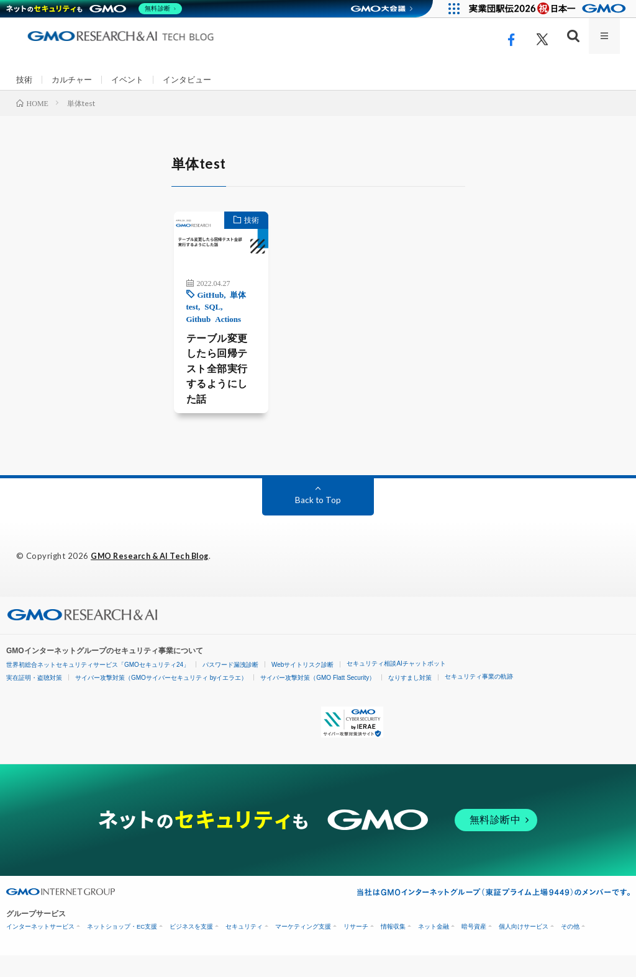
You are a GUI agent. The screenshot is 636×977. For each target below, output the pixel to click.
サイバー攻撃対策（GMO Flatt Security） (317, 699)
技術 (25, 79)
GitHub (194, 309)
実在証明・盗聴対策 (34, 699)
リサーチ (355, 948)
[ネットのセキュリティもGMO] (95, 8)
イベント (133, 79)
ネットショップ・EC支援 (122, 948)
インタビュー (196, 79)
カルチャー (74, 79)
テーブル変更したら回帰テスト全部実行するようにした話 (204, 387)
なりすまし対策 (410, 699)
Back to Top (317, 522)
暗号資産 (473, 948)
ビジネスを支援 (191, 948)
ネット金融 (433, 948)
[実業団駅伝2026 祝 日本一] (549, 8)
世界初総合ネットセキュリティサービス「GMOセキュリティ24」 (97, 686)
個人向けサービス (523, 948)
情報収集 (393, 948)
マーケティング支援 (303, 948)
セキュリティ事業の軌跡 (479, 698)
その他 (570, 948)
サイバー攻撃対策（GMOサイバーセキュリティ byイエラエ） (161, 699)
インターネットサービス (40, 948)
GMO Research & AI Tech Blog (154, 578)
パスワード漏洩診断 (230, 686)
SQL (196, 321)
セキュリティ (244, 948)
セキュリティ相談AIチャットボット (396, 685)
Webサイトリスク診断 (302, 686)
